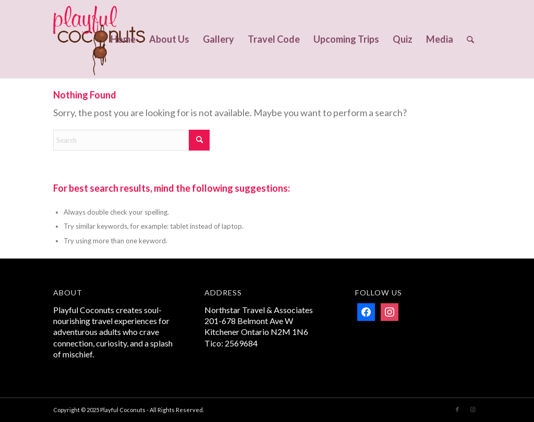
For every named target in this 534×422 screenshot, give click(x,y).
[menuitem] (123, 39)
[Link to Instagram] (473, 409)
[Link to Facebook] (457, 409)
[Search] (470, 39)
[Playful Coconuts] (98, 39)
